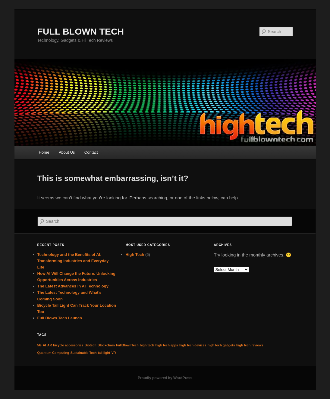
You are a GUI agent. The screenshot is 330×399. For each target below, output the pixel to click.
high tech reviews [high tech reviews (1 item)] (249, 345)
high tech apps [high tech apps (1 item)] (167, 345)
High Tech (134, 254)
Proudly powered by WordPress (165, 378)
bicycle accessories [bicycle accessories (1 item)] (68, 345)
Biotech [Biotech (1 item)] (90, 345)
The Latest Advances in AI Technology (72, 286)
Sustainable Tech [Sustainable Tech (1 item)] (84, 352)
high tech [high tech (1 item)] (147, 345)
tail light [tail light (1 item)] (104, 352)
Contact (91, 152)
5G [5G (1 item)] (39, 345)
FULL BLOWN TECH (80, 31)
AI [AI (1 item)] (44, 345)
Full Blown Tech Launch (59, 318)
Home (44, 152)
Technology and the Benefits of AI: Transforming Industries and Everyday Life (73, 260)
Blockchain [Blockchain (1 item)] (106, 345)
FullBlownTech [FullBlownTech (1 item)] (127, 345)
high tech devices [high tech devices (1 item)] (192, 345)
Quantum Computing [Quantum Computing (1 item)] (53, 352)
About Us (67, 152)
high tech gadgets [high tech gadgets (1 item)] (221, 345)
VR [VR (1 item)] (114, 352)
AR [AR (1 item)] (49, 345)
